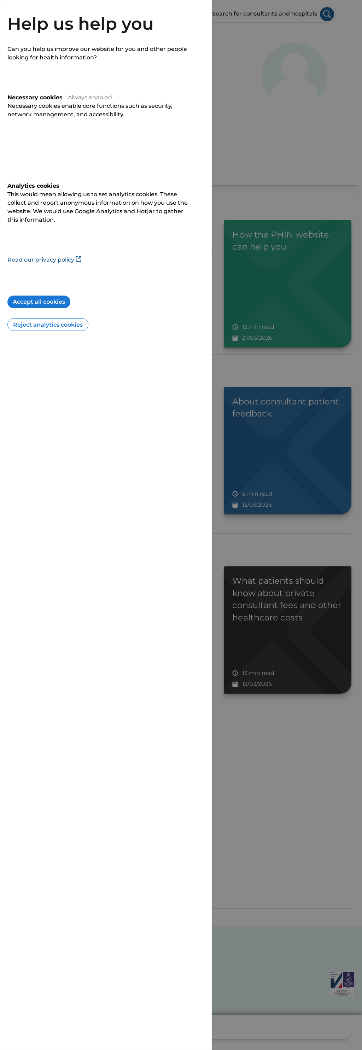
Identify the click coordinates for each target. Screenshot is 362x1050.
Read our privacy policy (44, 259)
